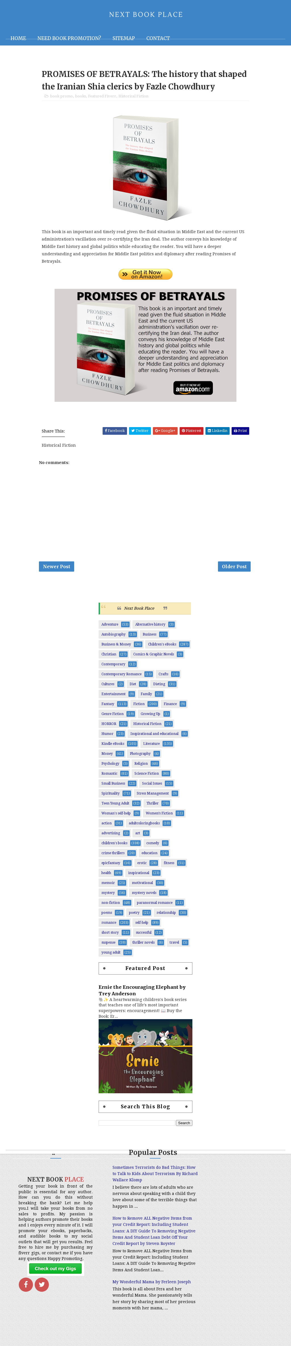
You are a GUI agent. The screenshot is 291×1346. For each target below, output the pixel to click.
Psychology (110, 765)
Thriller (152, 805)
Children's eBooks (162, 646)
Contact (158, 38)
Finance (170, 705)
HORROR (108, 725)
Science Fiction (146, 775)
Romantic (109, 775)
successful (143, 934)
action (106, 825)
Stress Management (153, 795)
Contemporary (113, 666)
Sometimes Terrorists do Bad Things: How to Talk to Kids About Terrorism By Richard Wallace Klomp (141, 1175)
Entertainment (113, 695)
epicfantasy (110, 864)
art (137, 835)
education (149, 854)
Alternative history (150, 626)
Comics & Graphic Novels (153, 656)
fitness (169, 864)
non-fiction (110, 904)
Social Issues (152, 785)
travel (174, 944)
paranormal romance (154, 904)
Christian (108, 656)
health (106, 874)
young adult (110, 954)
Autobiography (113, 636)
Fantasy (107, 705)
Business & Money (116, 646)
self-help (141, 924)
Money (107, 755)
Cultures (107, 685)
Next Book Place (139, 610)
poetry (134, 914)
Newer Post (56, 567)
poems (106, 914)
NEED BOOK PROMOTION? (69, 38)
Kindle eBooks (112, 745)
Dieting (159, 685)
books (80, 97)
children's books (114, 845)
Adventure (109, 626)
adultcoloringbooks (144, 825)
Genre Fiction (112, 715)
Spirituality (110, 795)
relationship (166, 914)
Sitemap (124, 38)
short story (110, 934)
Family (146, 695)
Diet (133, 685)
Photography (140, 755)
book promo (61, 97)
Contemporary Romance (121, 676)
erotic (142, 864)
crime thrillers (112, 854)
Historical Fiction (133, 97)
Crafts (163, 676)
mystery (108, 894)
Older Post (234, 567)
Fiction (139, 705)
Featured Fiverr (102, 97)
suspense (108, 944)
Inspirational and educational (154, 735)
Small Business (113, 785)
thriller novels (143, 944)
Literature (151, 745)
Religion (141, 765)
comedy (152, 845)
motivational (142, 884)
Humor (107, 735)
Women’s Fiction (159, 815)
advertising (110, 835)
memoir (108, 884)
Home (18, 38)
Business (149, 636)
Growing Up (150, 715)
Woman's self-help (116, 815)
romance (108, 924)
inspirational (138, 874)
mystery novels (144, 894)
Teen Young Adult (115, 805)
